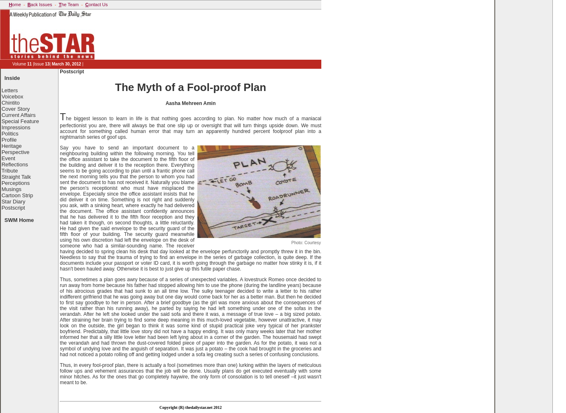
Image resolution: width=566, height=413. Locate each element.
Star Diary (14, 201)
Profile (9, 140)
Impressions (16, 127)
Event (8, 158)
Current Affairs (19, 115)
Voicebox (12, 96)
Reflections (15, 164)
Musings (11, 189)
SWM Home (19, 220)
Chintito (11, 103)
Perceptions (16, 183)
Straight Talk (16, 177)
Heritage (12, 146)
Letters (10, 90)
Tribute (9, 171)
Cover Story (16, 109)
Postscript (13, 208)
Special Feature (20, 121)
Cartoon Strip (17, 195)
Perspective (16, 152)
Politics (10, 134)
